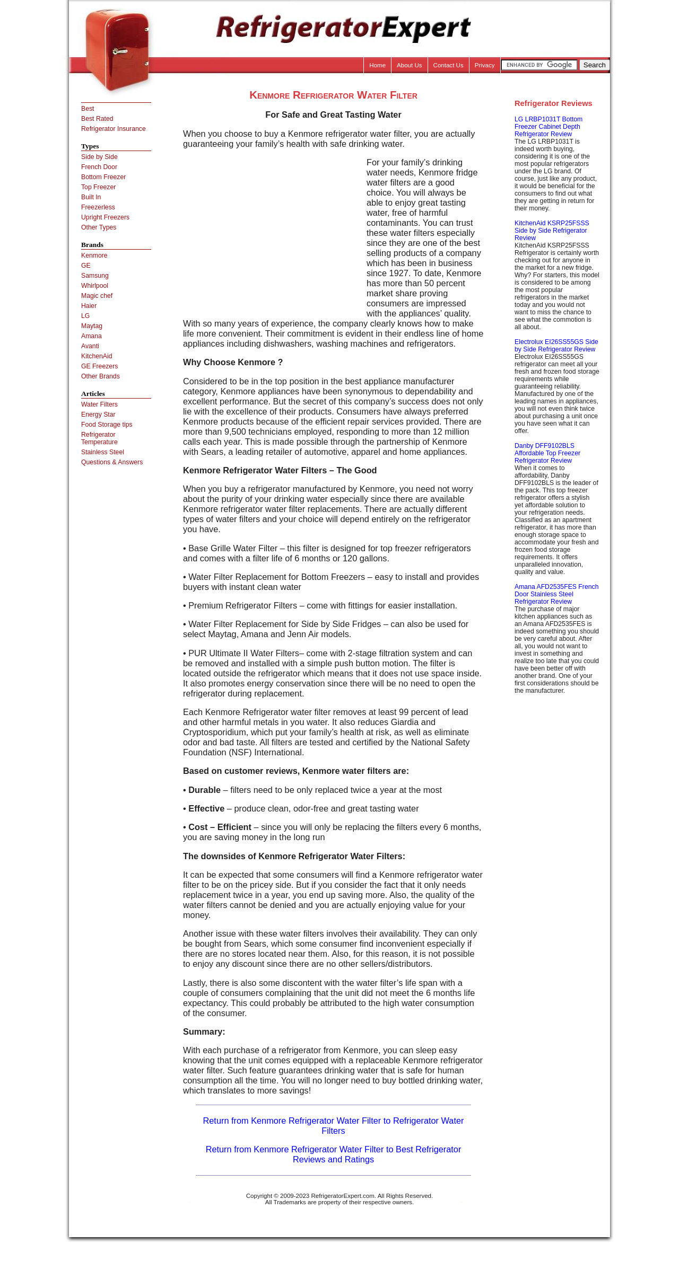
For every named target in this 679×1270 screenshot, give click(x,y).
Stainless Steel (102, 452)
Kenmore (94, 255)
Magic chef (96, 295)
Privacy (485, 65)
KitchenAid (96, 356)
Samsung (95, 275)
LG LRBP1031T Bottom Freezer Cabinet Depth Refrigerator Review (548, 127)
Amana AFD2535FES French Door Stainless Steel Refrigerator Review (556, 594)
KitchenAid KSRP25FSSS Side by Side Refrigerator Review (552, 230)
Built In (91, 197)
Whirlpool (94, 285)
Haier (89, 306)
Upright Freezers (105, 217)
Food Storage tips (107, 424)
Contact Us (448, 65)
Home (377, 65)
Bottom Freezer (103, 177)
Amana (91, 336)
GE (86, 265)
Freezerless (98, 207)
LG (85, 316)
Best (87, 108)
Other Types (98, 227)
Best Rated (97, 118)
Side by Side (99, 157)
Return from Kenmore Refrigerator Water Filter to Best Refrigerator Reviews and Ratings (334, 1154)
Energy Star (98, 414)
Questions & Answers (112, 462)
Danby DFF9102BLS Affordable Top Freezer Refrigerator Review (547, 453)
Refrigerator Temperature (99, 438)
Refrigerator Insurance (113, 129)
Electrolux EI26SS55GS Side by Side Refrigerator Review (556, 345)
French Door (99, 167)
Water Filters (99, 404)
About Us (409, 65)
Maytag (91, 326)
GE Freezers (99, 366)
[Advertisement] (272, 231)
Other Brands (100, 376)
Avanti (90, 346)
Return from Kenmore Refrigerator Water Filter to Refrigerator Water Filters (333, 1125)
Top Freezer (98, 187)
